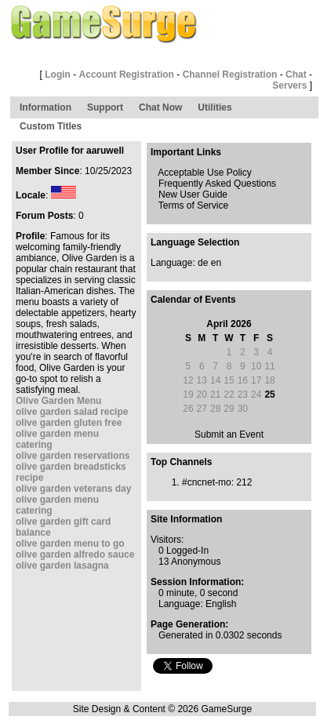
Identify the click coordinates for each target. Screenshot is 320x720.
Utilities (214, 107)
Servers (289, 85)
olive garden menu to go (70, 543)
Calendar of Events (193, 299)
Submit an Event (229, 434)
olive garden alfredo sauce (75, 554)
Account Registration (126, 74)
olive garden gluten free (69, 422)
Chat (296, 74)
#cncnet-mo (206, 482)
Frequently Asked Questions (217, 183)
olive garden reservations (72, 455)
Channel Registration (230, 74)
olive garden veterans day (73, 488)
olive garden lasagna (62, 565)
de (203, 262)
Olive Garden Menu (58, 400)
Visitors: (167, 539)
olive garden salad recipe (72, 411)
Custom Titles (51, 126)
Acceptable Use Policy (204, 172)
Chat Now (160, 107)
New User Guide (192, 194)
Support (105, 107)
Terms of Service (193, 205)
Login (58, 74)
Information (45, 107)
